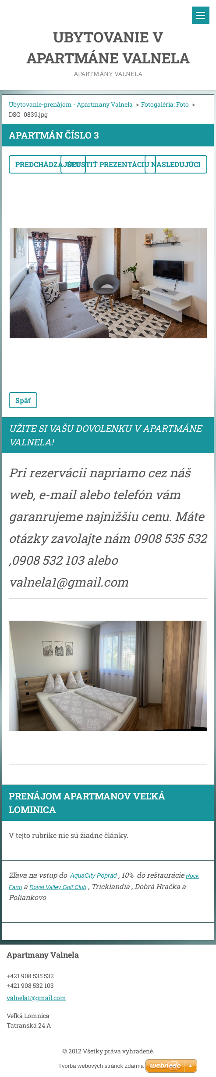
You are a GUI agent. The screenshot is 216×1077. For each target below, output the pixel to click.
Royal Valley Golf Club (57, 887)
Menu (200, 15)
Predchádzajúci (47, 164)
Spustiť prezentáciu (108, 164)
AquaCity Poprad (93, 875)
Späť (23, 400)
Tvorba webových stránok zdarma (101, 1066)
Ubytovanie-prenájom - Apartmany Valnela (71, 104)
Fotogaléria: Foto (165, 104)
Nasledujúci (176, 164)
